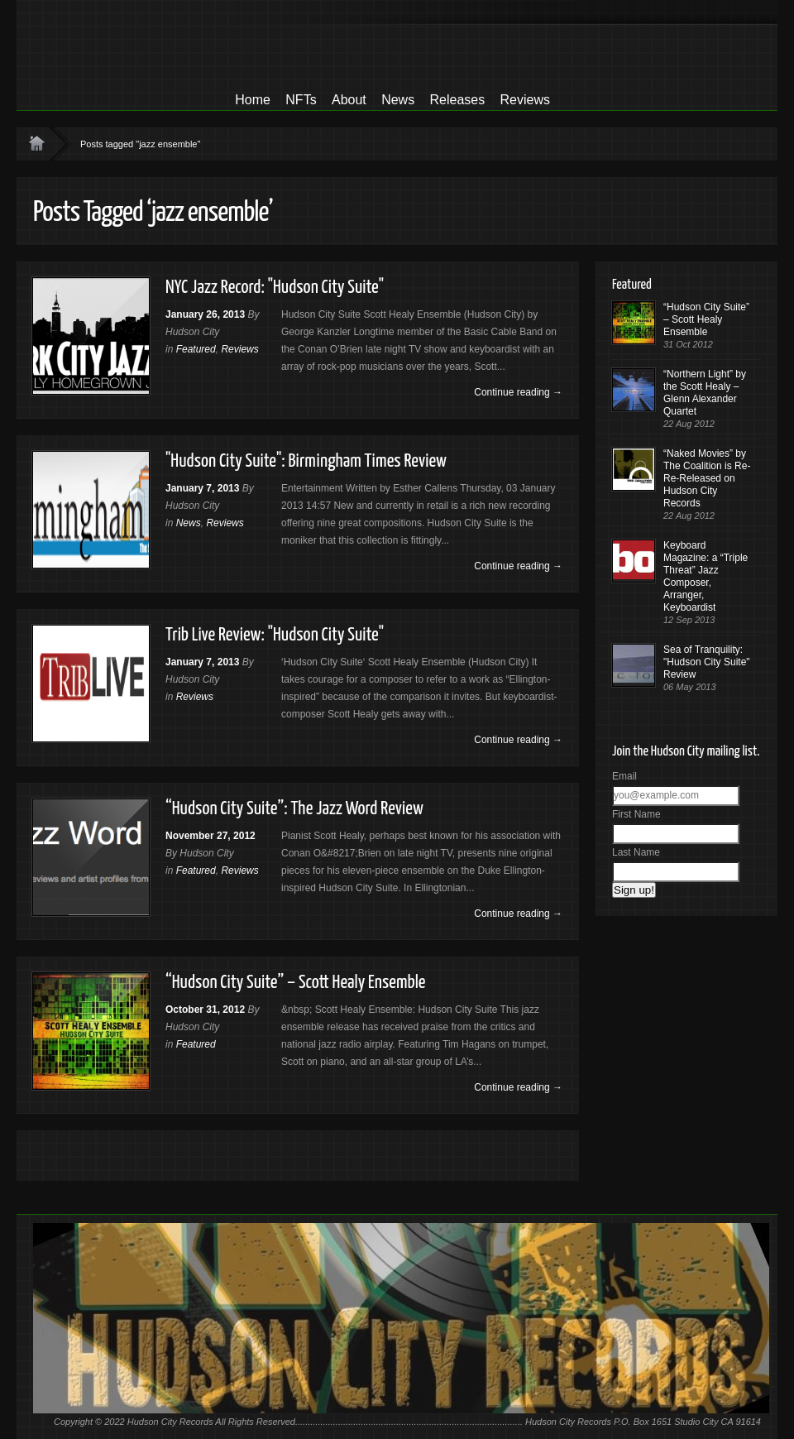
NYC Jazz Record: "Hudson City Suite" (274, 287)
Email (624, 776)
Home (252, 100)
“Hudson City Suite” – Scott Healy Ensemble (295, 982)
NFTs (300, 100)
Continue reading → (518, 392)
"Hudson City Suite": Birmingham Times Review (306, 461)
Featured (196, 349)
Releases (457, 100)
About (349, 100)
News (397, 100)
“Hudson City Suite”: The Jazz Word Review (294, 808)
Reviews (525, 100)
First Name (636, 814)
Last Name (636, 852)
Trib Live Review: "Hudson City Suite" (274, 635)
